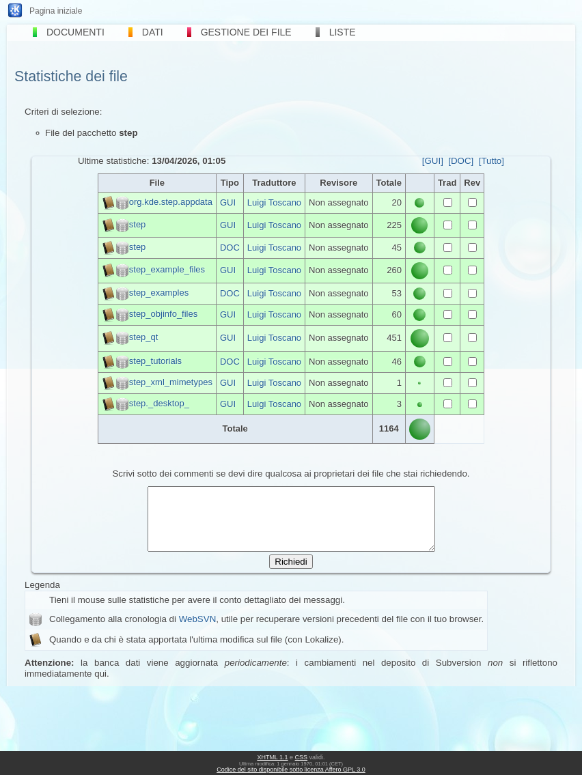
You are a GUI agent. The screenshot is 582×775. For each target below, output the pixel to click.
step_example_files (167, 270)
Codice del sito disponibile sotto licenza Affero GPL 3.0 (291, 769)
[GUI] (432, 161)
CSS (301, 757)
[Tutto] (491, 161)
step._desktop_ (159, 403)
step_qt (143, 338)
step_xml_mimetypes (170, 382)
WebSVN (198, 631)
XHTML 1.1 (272, 757)
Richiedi (291, 574)
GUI (228, 202)
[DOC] (460, 161)
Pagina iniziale (55, 11)
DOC (230, 247)
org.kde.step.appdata (170, 202)
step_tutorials (155, 361)
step (137, 224)
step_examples (159, 292)
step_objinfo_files (163, 314)
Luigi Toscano (274, 202)
